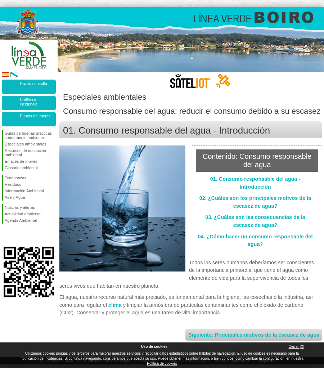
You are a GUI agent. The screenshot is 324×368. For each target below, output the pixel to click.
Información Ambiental (24, 191)
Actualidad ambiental (23, 214)
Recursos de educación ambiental (25, 152)
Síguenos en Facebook (6, 235)
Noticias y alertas (20, 207)
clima (115, 305)
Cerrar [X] (296, 347)
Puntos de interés (35, 116)
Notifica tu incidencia (28, 102)
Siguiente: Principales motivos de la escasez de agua (253, 335)
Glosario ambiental (21, 168)
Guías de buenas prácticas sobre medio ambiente (28, 135)
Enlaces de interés (21, 161)
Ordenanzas (15, 178)
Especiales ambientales (25, 144)
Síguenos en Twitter (18, 235)
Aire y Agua (15, 197)
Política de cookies (162, 363)
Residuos (13, 184)
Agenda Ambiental (21, 220)
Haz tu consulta (33, 83)
